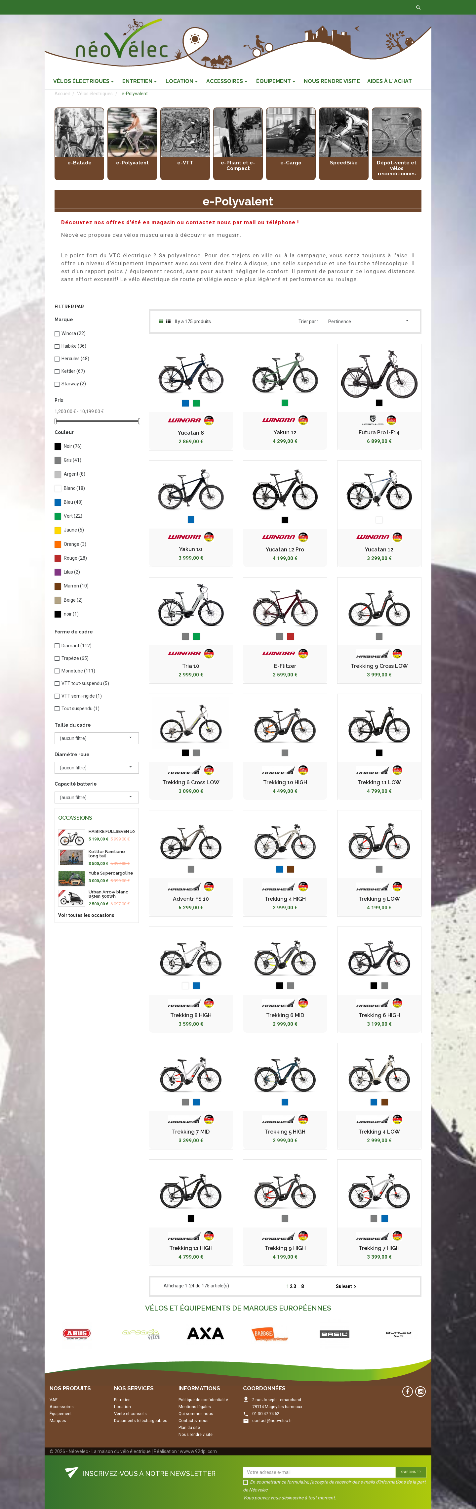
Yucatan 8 (191, 433)
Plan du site (189, 1427)
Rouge (75, 558)
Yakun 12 (285, 433)
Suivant (347, 1287)
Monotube (78, 670)
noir (71, 614)
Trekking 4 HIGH (285, 899)
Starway (73, 383)
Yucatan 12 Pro (285, 550)
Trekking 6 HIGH (379, 1015)
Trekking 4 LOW (379, 1132)
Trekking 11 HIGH (191, 1248)
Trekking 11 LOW (379, 783)
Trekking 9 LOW (379, 899)
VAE (54, 1399)
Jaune (74, 530)
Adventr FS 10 (191, 899)
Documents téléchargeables (140, 1420)
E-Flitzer (285, 666)
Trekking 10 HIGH (285, 783)
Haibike (73, 346)
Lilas (72, 572)
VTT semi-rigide (81, 696)
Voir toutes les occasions (86, 915)
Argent (74, 474)
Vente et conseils (130, 1413)
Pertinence (369, 321)
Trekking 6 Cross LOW (190, 783)
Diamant (76, 645)
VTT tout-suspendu (85, 683)
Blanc (74, 488)
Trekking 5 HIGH (285, 1132)
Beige (73, 600)
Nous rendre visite (195, 1434)
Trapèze (75, 658)
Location (122, 1406)
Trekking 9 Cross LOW (379, 666)
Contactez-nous (148, 7)
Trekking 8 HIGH (191, 1015)
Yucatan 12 (379, 550)
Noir (73, 446)
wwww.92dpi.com (198, 1451)
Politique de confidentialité (203, 1399)
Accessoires (62, 1406)
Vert (73, 516)
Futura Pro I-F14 (379, 433)
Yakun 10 (190, 549)
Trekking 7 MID (191, 1132)
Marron (76, 585)
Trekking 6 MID (285, 1015)
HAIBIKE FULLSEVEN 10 (112, 831)
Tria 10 (190, 666)
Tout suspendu (80, 708)
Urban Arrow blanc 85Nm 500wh (108, 894)
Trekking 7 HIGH (379, 1248)
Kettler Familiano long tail (107, 853)
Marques (58, 1420)
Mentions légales (194, 1406)
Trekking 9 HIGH (285, 1248)
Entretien (122, 1399)
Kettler (73, 371)
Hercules (75, 358)
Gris (72, 460)
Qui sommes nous (195, 1413)
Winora (73, 333)
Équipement (61, 1413)
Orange (75, 544)
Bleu (73, 502)
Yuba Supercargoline (111, 873)
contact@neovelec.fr (272, 1420)
